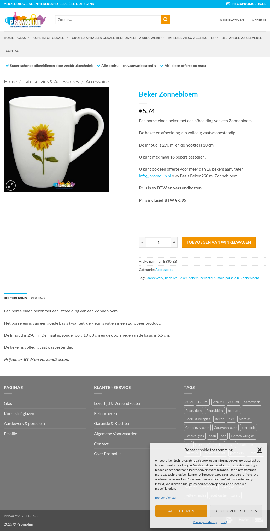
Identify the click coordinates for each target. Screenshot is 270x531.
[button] (259, 449)
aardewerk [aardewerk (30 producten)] (252, 402)
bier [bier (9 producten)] (231, 419)
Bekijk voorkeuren (236, 511)
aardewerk (155, 278)
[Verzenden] (165, 19)
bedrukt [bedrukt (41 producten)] (234, 411)
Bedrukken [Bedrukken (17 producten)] (193, 411)
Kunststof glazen (50, 37)
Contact (13, 51)
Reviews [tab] (38, 298)
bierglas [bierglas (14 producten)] (245, 419)
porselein (232, 278)
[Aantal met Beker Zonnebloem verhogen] (174, 242)
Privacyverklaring (205, 522)
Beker (182, 278)
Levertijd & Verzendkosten (118, 403)
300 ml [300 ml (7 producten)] (233, 402)
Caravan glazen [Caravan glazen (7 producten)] (225, 427)
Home (9, 38)
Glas (23, 37)
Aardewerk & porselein (24, 423)
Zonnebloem (249, 278)
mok (220, 278)
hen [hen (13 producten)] (223, 436)
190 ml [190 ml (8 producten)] (202, 402)
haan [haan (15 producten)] (212, 436)
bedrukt (171, 278)
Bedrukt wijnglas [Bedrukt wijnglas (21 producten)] (197, 419)
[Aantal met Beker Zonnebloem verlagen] (142, 242)
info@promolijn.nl (155, 175)
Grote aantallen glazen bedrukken (104, 38)
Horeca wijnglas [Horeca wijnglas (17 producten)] (243, 436)
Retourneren (105, 413)
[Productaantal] (158, 242)
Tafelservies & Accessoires (192, 37)
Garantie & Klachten (112, 423)
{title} (223, 522)
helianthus (208, 278)
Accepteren (181, 511)
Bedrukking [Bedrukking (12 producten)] (214, 411)
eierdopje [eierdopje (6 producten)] (249, 427)
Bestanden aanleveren (242, 38)
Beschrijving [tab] (15, 298)
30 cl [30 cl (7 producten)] (189, 402)
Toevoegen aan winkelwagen (219, 242)
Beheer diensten (166, 497)
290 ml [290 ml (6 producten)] (218, 402)
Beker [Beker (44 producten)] (219, 419)
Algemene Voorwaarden (115, 433)
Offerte (259, 19)
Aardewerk (151, 37)
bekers (194, 278)
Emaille (10, 433)
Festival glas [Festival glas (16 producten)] (194, 436)
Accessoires (98, 81)
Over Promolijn (108, 453)
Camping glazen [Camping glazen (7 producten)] (197, 427)
